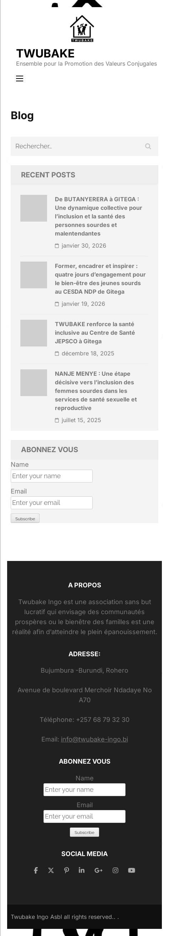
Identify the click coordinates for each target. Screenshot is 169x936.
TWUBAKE (45, 53)
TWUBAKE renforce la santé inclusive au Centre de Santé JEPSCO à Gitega (95, 332)
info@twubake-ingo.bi (94, 739)
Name (20, 464)
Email (19, 491)
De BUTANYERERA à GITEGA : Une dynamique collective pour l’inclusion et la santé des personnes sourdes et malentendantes (98, 216)
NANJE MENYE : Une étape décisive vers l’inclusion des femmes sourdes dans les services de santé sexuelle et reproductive (96, 390)
